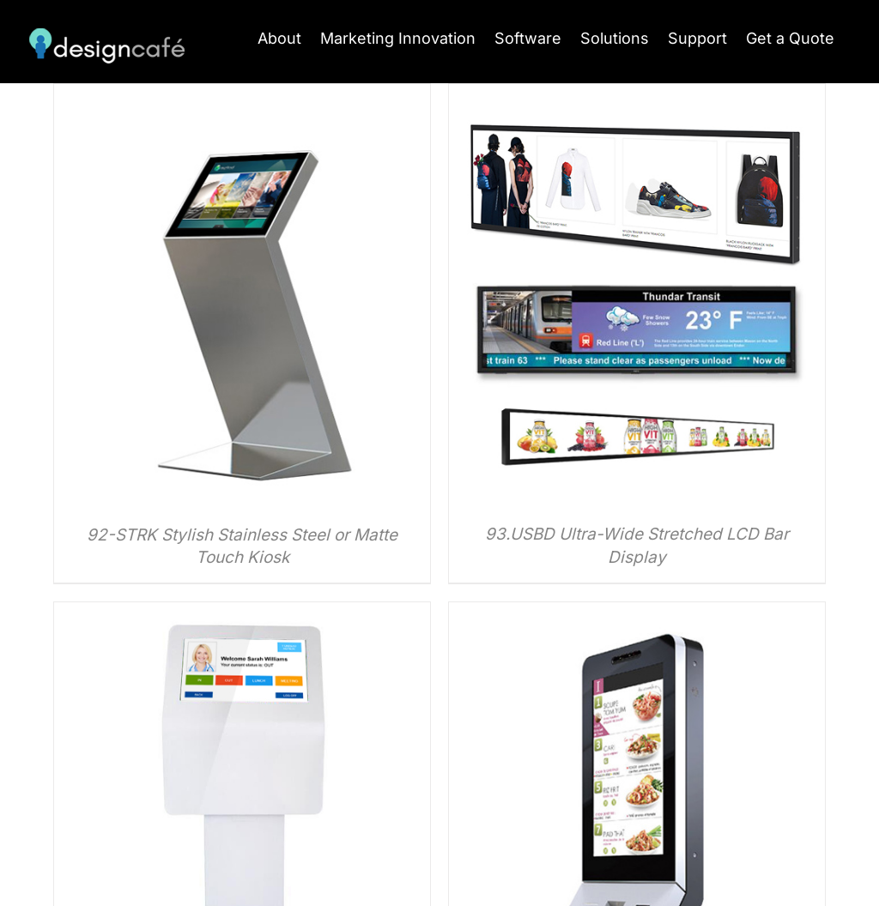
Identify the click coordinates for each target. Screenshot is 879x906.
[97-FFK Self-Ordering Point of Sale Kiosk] (637, 614)
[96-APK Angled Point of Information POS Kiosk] (242, 614)
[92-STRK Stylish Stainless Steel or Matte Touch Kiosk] (242, 96)
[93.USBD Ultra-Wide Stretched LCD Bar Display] (637, 96)
